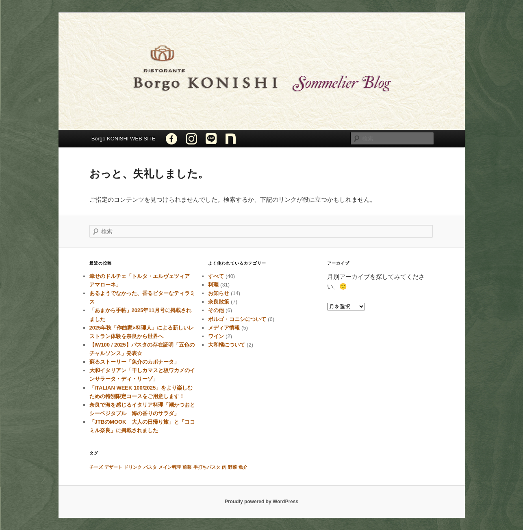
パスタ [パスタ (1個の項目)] (150, 467)
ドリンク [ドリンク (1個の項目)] (133, 467)
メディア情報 (224, 328)
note (231, 138)
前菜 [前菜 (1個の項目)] (186, 467)
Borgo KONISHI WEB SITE (123, 139)
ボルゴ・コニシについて (237, 319)
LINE (211, 138)
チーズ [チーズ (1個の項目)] (96, 467)
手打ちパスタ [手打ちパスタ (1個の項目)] (206, 467)
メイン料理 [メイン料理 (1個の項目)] (169, 467)
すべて (216, 276)
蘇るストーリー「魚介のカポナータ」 (134, 362)
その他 (216, 310)
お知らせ (218, 293)
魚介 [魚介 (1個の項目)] (243, 467)
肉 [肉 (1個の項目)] (224, 467)
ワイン (216, 336)
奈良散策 (218, 302)
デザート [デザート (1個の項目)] (113, 467)
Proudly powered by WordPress (261, 501)
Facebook (172, 138)
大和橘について (226, 345)
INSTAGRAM (191, 138)
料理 (213, 285)
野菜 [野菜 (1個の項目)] (232, 467)
